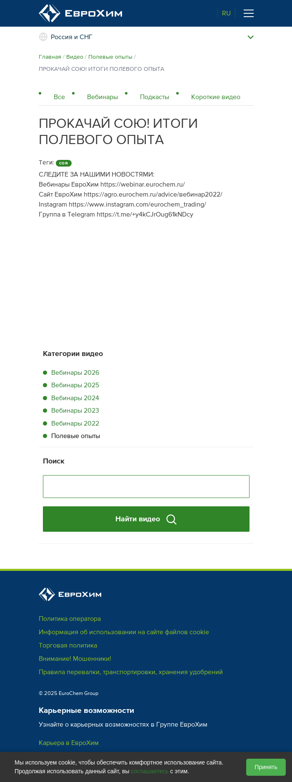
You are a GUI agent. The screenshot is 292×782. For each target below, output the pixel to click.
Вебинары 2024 (75, 398)
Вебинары (102, 97)
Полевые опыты (110, 56)
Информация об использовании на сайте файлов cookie (124, 632)
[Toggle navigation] (249, 13)
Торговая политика (68, 645)
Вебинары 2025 (75, 385)
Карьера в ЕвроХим (69, 743)
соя (64, 163)
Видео (74, 56)
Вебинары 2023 (75, 410)
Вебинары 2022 (75, 423)
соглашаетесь (149, 771)
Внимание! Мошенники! (75, 659)
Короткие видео (215, 97)
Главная (50, 56)
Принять (266, 767)
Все (59, 97)
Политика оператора (70, 619)
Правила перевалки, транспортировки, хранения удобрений (131, 672)
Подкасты (154, 97)
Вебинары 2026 (75, 373)
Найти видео (146, 519)
